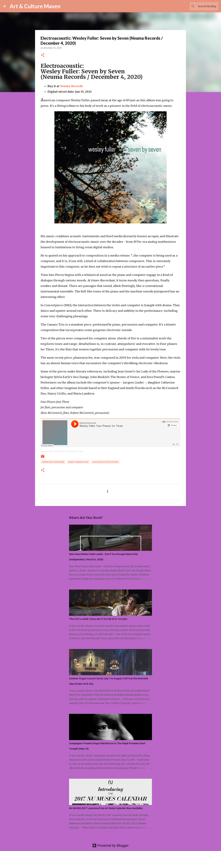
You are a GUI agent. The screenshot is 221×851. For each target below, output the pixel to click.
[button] (43, 55)
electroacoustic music (105, 462)
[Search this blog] (200, 6)
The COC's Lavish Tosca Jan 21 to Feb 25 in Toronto (98, 619)
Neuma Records (71, 86)
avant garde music (78, 462)
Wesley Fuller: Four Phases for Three (69, 451)
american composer (53, 462)
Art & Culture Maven (35, 6)
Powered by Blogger (110, 845)
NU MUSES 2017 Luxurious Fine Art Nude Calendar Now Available (106, 808)
